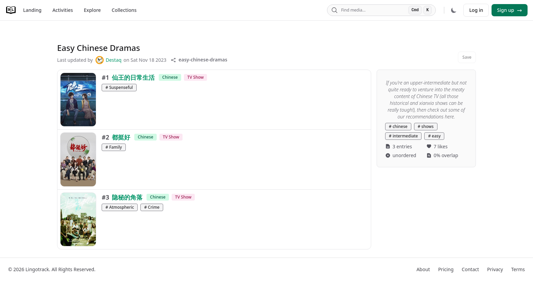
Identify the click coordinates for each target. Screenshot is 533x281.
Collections (124, 10)
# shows (426, 126)
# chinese (398, 126)
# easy (434, 136)
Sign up (509, 10)
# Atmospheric (119, 207)
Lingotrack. (37, 269)
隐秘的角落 (127, 197)
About (423, 269)
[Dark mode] (454, 10)
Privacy (495, 269)
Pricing (445, 269)
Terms (518, 269)
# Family (113, 147)
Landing (32, 10)
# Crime (151, 207)
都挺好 (121, 137)
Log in (476, 10)
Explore (92, 10)
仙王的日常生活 (133, 77)
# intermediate (403, 136)
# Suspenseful (119, 87)
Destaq (113, 60)
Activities (62, 10)
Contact (470, 269)
